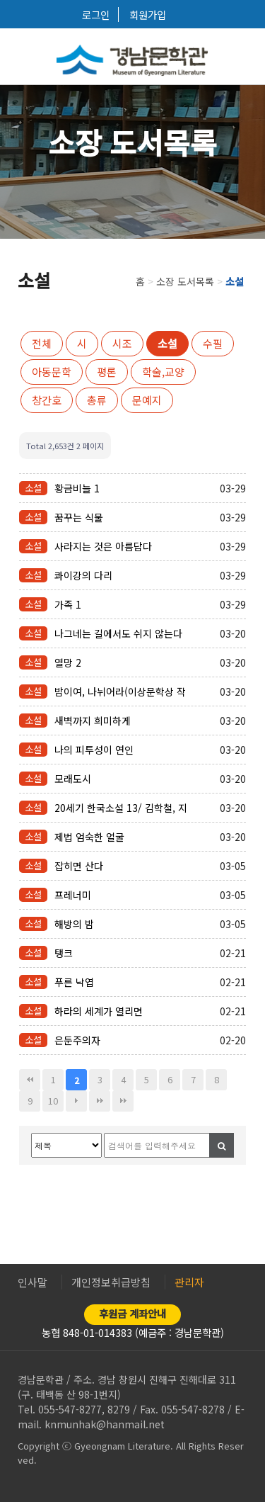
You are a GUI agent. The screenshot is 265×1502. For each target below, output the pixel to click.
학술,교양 (163, 371)
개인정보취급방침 (111, 1282)
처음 (29, 1079)
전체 (42, 343)
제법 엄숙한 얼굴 (89, 837)
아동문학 (51, 371)
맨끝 (99, 1101)
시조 (122, 343)
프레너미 (72, 895)
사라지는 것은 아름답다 (103, 546)
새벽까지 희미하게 (92, 720)
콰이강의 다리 (83, 575)
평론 (107, 371)
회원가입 (147, 14)
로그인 (96, 14)
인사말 (32, 1282)
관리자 (189, 1282)
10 (53, 1100)
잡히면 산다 (78, 866)
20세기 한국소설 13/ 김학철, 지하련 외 (120, 808)
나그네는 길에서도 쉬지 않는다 (118, 633)
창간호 (46, 400)
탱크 (63, 953)
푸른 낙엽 (74, 982)
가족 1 (67, 604)
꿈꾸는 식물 (78, 517)
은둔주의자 (77, 1040)
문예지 (147, 400)
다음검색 (123, 1101)
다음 (76, 1101)
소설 (167, 343)
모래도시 (72, 779)
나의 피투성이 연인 (94, 749)
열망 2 (67, 662)
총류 (97, 400)
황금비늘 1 (77, 488)
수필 (213, 343)
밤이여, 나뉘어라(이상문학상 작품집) (120, 691)
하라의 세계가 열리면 (98, 1011)
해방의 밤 (74, 924)
